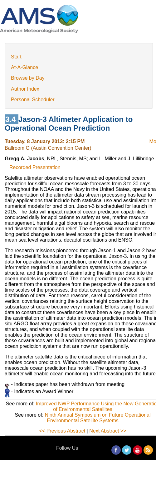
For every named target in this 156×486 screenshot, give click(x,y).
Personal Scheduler (33, 99)
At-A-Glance (24, 67)
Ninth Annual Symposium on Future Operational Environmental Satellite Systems (98, 417)
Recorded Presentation (35, 167)
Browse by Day (28, 78)
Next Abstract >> (107, 430)
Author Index (25, 89)
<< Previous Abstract (62, 430)
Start (16, 56)
